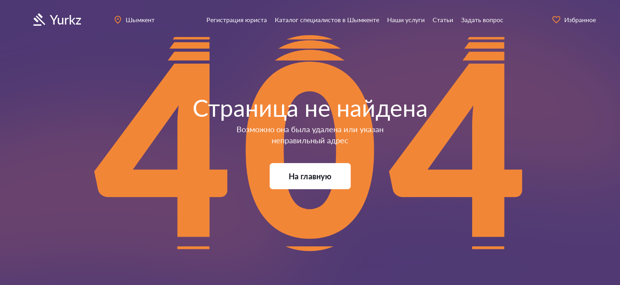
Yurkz (56, 20)
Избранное (574, 20)
